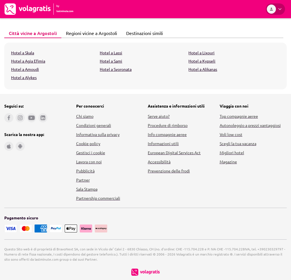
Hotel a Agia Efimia (28, 60)
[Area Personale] (275, 9)
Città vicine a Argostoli (31, 33)
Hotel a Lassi (111, 52)
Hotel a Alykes (24, 77)
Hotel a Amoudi (25, 69)
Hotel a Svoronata (116, 69)
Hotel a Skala (22, 52)
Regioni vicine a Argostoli (90, 33)
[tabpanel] (145, 66)
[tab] (32, 33)
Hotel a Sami (111, 60)
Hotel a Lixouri (201, 52)
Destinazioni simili (143, 33)
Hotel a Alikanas (202, 69)
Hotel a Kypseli (201, 60)
